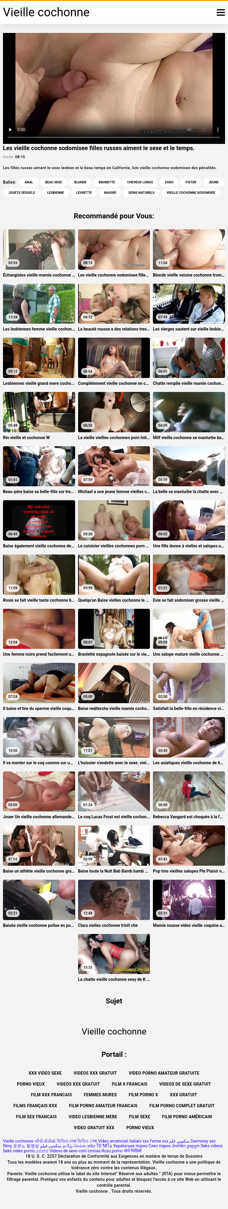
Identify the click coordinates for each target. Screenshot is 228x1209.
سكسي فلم (179, 1141)
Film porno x (143, 1094)
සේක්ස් (42, 1150)
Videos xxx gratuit (95, 1073)
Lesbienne (55, 193)
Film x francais (130, 1084)
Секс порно (159, 1145)
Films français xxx (35, 1105)
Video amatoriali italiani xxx (123, 1141)
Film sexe (140, 1116)
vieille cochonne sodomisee (191, 193)
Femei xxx (159, 1141)
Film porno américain (187, 1116)
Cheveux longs (140, 182)
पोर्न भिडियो (133, 1150)
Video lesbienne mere (93, 1116)
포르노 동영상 (26, 1145)
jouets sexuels (21, 193)
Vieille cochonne (18, 1141)
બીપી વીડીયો (45, 1141)
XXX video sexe (45, 1073)
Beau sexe (53, 182)
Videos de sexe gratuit (185, 1084)
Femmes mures (100, 1094)
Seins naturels (141, 193)
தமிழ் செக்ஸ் (74, 1145)
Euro (169, 182)
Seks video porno (19, 1150)
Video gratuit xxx (94, 1127)
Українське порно (130, 1145)
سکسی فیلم (50, 1145)
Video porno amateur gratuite (164, 1073)
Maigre (110, 193)
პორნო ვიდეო (186, 1145)
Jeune (213, 182)
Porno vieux (31, 1084)
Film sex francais (36, 1116)
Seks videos (212, 1145)
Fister (191, 182)
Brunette (107, 182)
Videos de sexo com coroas (75, 1150)
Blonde (80, 182)
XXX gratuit (183, 1094)
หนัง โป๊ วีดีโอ (99, 1145)
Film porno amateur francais (103, 1105)
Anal (29, 182)
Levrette (84, 193)
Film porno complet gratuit (182, 1105)
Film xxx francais (51, 1094)
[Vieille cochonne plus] (221, 12)
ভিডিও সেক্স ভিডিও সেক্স (77, 1141)
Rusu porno (112, 1150)
